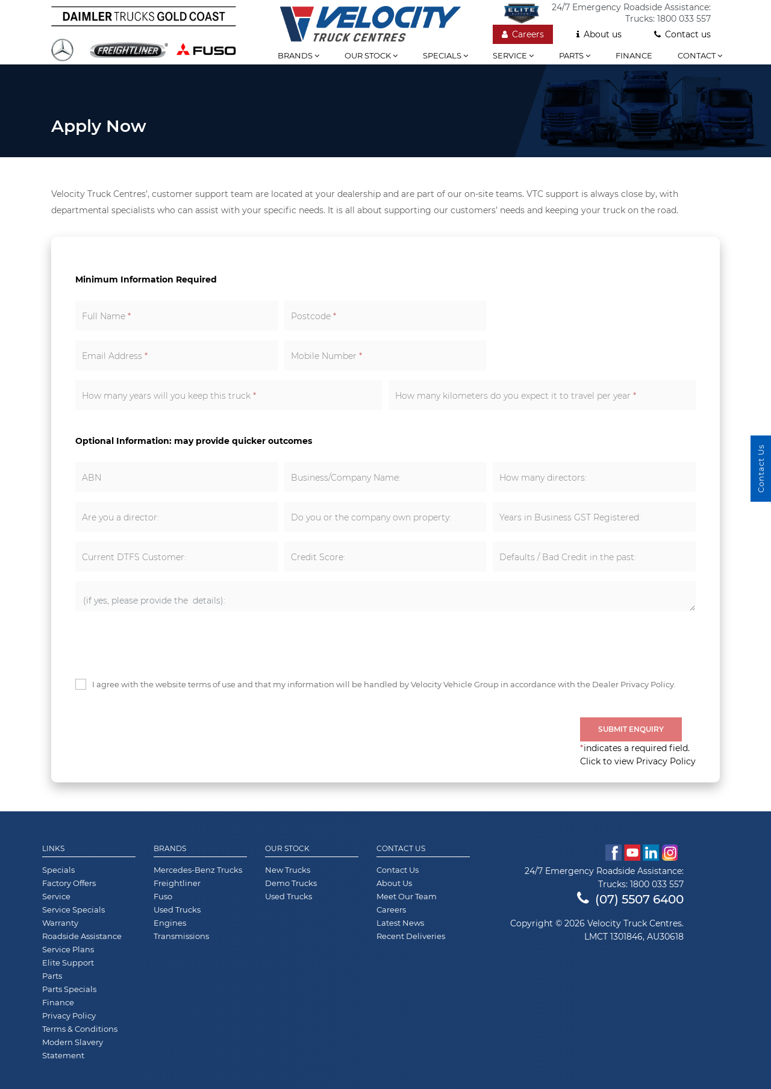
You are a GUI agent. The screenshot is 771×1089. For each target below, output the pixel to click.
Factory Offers (69, 883)
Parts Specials (69, 989)
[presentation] (166, 644)
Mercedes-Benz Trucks (198, 870)
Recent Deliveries (410, 936)
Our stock (371, 55)
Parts (574, 55)
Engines (170, 923)
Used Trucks (177, 909)
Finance (634, 55)
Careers (523, 34)
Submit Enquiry (631, 729)
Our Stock (287, 848)
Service (513, 55)
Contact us (682, 34)
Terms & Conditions (79, 1029)
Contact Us (400, 848)
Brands (298, 55)
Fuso (163, 896)
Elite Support (68, 962)
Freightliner (177, 883)
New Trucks (287, 870)
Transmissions (181, 936)
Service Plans (68, 949)
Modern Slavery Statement (72, 1048)
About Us (394, 883)
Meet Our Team (406, 896)
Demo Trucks (291, 883)
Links (53, 848)
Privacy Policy (69, 1015)
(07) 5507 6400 (630, 899)
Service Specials (73, 909)
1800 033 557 (684, 18)
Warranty (60, 923)
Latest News (400, 923)
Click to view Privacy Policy (638, 761)
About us (599, 34)
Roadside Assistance (82, 936)
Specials (445, 55)
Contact (700, 55)
